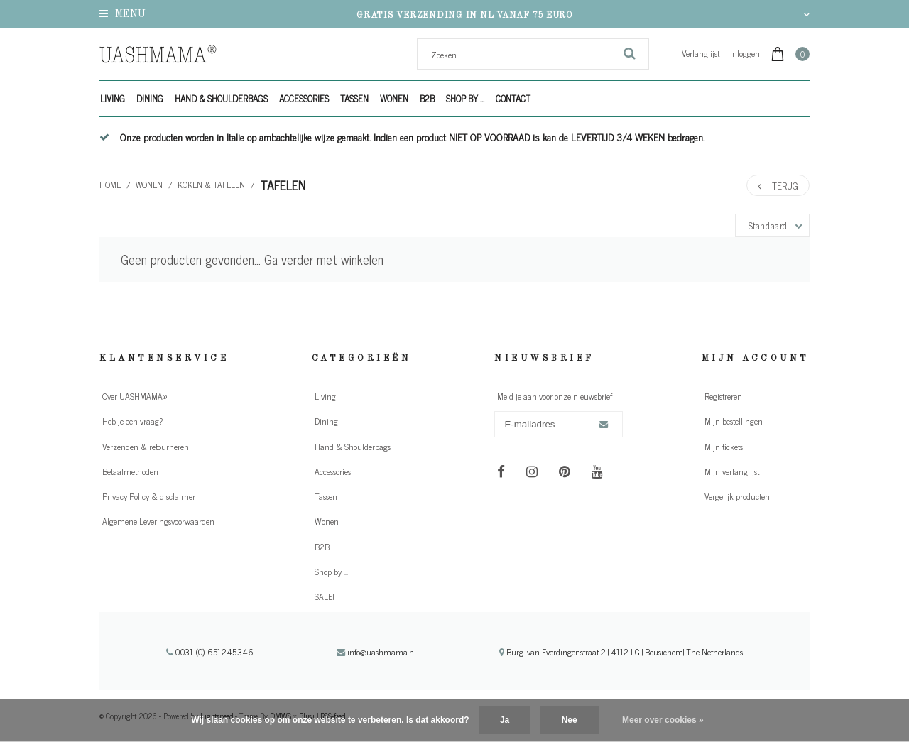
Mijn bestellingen (733, 421)
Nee (569, 720)
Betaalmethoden (130, 471)
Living (112, 98)
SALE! (324, 596)
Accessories (304, 98)
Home (110, 185)
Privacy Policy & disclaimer (148, 496)
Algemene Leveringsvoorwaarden (158, 521)
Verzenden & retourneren (145, 447)
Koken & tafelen (211, 185)
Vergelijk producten (737, 496)
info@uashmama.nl (376, 652)
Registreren (723, 396)
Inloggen (745, 53)
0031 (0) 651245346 (210, 652)
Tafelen (282, 185)
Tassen (354, 98)
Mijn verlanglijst (731, 471)
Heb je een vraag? (132, 421)
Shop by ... (465, 98)
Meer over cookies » (663, 720)
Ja (504, 720)
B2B (427, 98)
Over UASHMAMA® (134, 396)
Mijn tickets (723, 447)
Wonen (394, 98)
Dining (149, 98)
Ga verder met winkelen (323, 259)
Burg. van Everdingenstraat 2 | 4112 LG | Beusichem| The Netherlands (621, 652)
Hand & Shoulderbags (221, 98)
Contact (513, 98)
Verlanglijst (700, 53)
